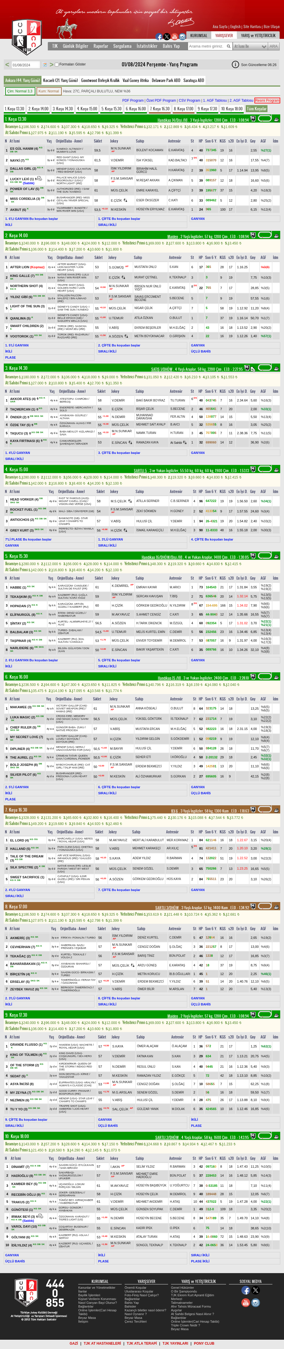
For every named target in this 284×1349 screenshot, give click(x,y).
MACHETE (85, 1044)
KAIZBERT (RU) (67, 595)
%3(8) (265, 651)
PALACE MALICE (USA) (71, 177)
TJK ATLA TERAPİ (142, 1343)
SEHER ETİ (143, 757)
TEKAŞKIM (21, 596)
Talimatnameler (182, 1302)
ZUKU (80, 727)
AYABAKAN (66, 415)
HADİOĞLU (22, 1176)
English (235, 26)
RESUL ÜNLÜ (146, 1066)
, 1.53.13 (240, 470)
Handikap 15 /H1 (169, 678)
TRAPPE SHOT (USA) (70, 285)
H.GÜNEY (177, 511)
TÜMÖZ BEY (66, 1200)
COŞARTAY (65, 1226)
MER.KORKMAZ (177, 840)
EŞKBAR (81, 948)
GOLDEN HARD (67, 287)
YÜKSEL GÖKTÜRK (149, 718)
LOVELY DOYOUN (67, 739)
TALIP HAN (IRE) (74, 767)
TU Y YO (19, 1109)
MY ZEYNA (21, 1092)
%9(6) (265, 603)
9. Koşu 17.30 (207, 109)
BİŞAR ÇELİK (145, 408)
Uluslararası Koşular (139, 1291)
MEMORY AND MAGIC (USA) (70, 717)
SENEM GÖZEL (143, 868)
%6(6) (265, 764)
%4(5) (265, 1056)
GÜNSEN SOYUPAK (149, 1209)
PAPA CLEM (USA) (68, 847)
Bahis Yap (171, 46)
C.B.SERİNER (179, 501)
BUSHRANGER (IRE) (69, 197)
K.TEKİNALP (178, 277)
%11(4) (266, 1185)
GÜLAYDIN (74, 648)
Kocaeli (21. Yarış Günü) (60, 80)
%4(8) (265, 648)
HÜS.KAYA (174, 879)
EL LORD (20, 840)
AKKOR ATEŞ (23, 398)
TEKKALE (79, 954)
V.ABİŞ (114, 327)
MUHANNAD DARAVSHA (144, 417)
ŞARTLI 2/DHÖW (167, 1137)
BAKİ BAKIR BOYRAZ (150, 400)
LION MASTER (66, 267)
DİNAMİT (20, 1167)
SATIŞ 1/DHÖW (161, 369)
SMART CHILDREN (27, 326)
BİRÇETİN (20, 974)
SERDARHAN (67, 1195)
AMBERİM (65, 1108)
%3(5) (265, 288)
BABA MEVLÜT (69, 431)
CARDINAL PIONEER (77, 758)
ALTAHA (65, 418)
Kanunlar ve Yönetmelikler (96, 1287)
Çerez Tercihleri (136, 1321)
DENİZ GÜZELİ (76, 612)
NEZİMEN (20, 1100)
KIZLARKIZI (86, 431)
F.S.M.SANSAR (122, 178)
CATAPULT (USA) (67, 876)
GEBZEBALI (76, 1192)
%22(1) (266, 621)
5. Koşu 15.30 (111, 109)
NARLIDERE (22, 648)
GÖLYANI (21, 1237)
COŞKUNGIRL (67, 1056)
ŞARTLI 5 (140, 470)
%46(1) (266, 974)
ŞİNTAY (18, 623)
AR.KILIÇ (173, 848)
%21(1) (266, 625)
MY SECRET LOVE (26, 737)
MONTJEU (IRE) (75, 329)
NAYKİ (18, 160)
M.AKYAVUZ (121, 614)
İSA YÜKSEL (144, 160)
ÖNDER (18, 417)
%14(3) (266, 1175)
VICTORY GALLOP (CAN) (71, 705)
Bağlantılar (86, 1306)
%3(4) (265, 511)
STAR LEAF (85, 1098)
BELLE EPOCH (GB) (69, 318)
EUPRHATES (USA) (71, 1082)
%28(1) (266, 848)
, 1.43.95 (239, 1137)
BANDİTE (80, 208)
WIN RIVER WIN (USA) (70, 210)
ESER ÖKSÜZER (147, 200)
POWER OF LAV (25, 188)
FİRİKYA (66, 937)
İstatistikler (147, 46)
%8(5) (265, 170)
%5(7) (265, 612)
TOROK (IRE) (65, 326)
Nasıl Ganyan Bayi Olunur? (97, 1302)
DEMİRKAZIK (67, 1229)
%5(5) (265, 868)
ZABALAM (75, 630)
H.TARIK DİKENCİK (149, 623)
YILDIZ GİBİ (21, 297)
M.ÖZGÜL (176, 623)
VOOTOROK (22, 336)
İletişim (83, 1321)
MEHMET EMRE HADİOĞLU (147, 1175)
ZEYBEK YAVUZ (25, 989)
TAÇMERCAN (23, 409)
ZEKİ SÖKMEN (146, 511)
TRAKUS (20, 1202)
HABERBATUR (67, 615)
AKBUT (18, 209)
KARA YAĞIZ (77, 597)
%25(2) (266, 200)
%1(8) (265, 1084)
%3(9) (265, 1236)
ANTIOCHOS (22, 519)
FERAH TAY (88, 980)
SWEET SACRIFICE (27, 877)
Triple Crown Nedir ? (185, 1325)
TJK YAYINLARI (175, 1343)
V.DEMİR (117, 160)
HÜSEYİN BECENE (149, 1218)
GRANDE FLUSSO (26, 1044)
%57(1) (266, 336)
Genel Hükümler (182, 1287)
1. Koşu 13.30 (14, 109)
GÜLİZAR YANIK (148, 1109)
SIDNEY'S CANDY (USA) (72, 306)
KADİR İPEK (144, 1228)
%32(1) (266, 755)
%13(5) (266, 594)
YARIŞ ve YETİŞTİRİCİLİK (258, 35)
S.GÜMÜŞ (116, 267)
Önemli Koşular (135, 1287)
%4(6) (265, 946)
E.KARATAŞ (177, 150)
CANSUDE (80, 585)
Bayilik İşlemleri (89, 1295)
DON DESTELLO (69, 1074)
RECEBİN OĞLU (26, 1194)
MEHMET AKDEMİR (149, 1201)
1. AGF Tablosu (215, 100)
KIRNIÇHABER (84, 1200)
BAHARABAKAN (25, 963)
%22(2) (266, 717)
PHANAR (83, 1090)
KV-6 (174, 811)
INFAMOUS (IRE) (67, 858)
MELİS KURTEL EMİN (150, 632)
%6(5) (265, 707)
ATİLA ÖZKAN (143, 318)
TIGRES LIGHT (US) (71, 1219)
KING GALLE (22, 276)
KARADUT (81, 1216)
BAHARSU (82, 963)
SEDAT (18, 1076)
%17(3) (266, 642)
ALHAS (80, 423)
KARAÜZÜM (65, 585)
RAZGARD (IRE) (67, 337)
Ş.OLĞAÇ (175, 946)
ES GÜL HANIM (24, 148)
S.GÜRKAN (178, 776)
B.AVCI (175, 424)
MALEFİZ (62, 298)
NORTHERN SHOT (26, 286)
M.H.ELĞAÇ (177, 327)
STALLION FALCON (69, 295)
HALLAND (20, 848)
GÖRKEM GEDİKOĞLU (151, 605)
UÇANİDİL (85, 1243)
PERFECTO (66, 528)
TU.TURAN (177, 400)
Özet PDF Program (161, 100)
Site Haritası (252, 26)
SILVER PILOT (23, 774)
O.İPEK (174, 1228)
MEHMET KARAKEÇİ (147, 848)
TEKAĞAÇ (21, 956)
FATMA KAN (145, 1056)
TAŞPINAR (21, 640)
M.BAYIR (116, 748)
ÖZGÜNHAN (67, 423)
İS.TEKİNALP (179, 718)
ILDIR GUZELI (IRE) (71, 878)
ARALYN (89, 1082)
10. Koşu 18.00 (232, 109)
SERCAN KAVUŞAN (149, 596)
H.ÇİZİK (116, 530)
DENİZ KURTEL (148, 937)
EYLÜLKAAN (86, 1165)
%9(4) (265, 965)
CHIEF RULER (23, 727)
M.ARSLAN (176, 989)
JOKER (63, 1192)
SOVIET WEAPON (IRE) (70, 708)
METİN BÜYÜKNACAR (149, 336)
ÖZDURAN (67, 966)
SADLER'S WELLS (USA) (72, 321)
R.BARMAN (174, 858)
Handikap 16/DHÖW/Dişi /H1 (162, 557)
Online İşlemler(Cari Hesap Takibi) (195, 1321)
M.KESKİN (118, 209)
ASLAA (83, 1235)
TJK (55, 46)
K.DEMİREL (120, 585)
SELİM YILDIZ (145, 1166)
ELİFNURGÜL (23, 614)
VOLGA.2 (66, 957)
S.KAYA (114, 858)
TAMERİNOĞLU (70, 980)
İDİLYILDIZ (22, 1245)
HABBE (18, 587)
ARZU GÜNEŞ (147, 965)
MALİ (62, 511)
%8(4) (265, 308)
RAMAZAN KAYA (147, 442)
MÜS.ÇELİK (119, 190)
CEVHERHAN (23, 947)
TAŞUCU (19, 433)
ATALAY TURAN (146, 1236)
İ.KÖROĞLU (179, 757)
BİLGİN (62, 648)
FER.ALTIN (177, 416)
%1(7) (265, 318)
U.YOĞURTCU (179, 1185)
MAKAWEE (21, 707)
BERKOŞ (65, 401)
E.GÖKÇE (178, 1075)
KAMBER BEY (24, 1184)
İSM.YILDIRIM (121, 168)
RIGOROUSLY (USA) (69, 180)
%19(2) (266, 585)
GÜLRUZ (80, 415)
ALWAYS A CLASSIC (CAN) (75, 1085)
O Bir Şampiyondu (184, 1291)
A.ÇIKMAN (176, 180)
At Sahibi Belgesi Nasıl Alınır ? (192, 1314)
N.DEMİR (118, 417)
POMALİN (78, 937)
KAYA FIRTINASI (25, 440)
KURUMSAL (198, 35)
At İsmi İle (241, 46)
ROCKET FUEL (24, 509)
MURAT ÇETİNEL (146, 277)
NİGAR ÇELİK (143, 308)
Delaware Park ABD (166, 80)
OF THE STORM (25, 1065)
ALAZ (61, 624)
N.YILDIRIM (177, 605)
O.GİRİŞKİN (177, 336)
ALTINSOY (75, 148)
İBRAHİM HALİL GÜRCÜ (146, 170)
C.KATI (173, 200)
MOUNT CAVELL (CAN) (73, 501)
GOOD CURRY (68, 1090)
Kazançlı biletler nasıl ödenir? (145, 1310)
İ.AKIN (115, 1167)
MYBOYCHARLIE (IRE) (70, 764)
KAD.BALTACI (178, 160)
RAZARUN (81, 334)
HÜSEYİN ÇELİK (147, 1194)
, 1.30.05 (239, 557)
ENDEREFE (67, 407)
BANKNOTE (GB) (69, 518)
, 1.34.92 (239, 907)
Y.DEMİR (176, 521)
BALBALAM (22, 632)
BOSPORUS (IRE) (70, 1093)
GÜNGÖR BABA (66, 727)
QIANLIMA (21, 318)
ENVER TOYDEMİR (149, 640)
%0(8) (265, 267)
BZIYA (78, 528)
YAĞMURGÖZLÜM (70, 1175)
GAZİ (74, 1343)
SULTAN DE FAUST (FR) (72, 588)
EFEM (61, 612)
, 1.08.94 (239, 120)
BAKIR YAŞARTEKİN (150, 649)
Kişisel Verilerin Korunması (97, 1299)
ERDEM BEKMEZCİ (149, 766)
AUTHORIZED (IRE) (68, 188)
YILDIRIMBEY (65, 208)
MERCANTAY (83, 407)
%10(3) (266, 277)
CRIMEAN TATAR (66, 755)
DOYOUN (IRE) (65, 741)
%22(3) (266, 858)
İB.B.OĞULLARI (179, 974)
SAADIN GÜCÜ (70, 972)
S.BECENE (177, 298)
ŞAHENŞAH (67, 443)
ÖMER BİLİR (146, 989)
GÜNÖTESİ (22, 1209)
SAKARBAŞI (66, 1172)
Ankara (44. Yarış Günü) (22, 80)
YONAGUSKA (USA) (71, 849)
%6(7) (265, 750)
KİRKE (85, 1074)
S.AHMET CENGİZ (148, 614)
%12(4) (266, 209)
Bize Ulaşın (272, 26)
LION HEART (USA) (70, 268)
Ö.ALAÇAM (179, 1046)
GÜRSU (63, 1207)
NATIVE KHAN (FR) (69, 274)
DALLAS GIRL (23, 168)
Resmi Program (267, 100)
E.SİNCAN (119, 442)
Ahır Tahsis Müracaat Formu (191, 1306)
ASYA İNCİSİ (22, 1084)
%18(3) (266, 190)
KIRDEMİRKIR (67, 1063)
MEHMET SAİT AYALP (150, 424)
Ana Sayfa (220, 26)
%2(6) (265, 442)
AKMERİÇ (20, 937)
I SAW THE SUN (73, 308)
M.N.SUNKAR (121, 148)
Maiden (173, 236)
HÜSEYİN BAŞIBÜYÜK (151, 1185)
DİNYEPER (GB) (84, 511)
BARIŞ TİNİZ (146, 955)
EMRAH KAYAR (146, 587)
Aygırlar (176, 1310)
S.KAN (174, 267)
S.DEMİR (173, 868)
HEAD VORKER (24, 499)
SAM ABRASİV (69, 1168)
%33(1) (266, 409)
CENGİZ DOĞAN (149, 946)
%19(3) (266, 727)
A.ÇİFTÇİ (175, 190)
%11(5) (266, 433)
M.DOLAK (178, 1109)
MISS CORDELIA (25, 198)
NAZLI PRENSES (72, 947)
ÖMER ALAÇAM (147, 1046)
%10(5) (266, 1166)
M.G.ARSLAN (122, 1092)
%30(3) (266, 530)
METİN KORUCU (149, 974)
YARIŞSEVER (224, 35)
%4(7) (265, 160)
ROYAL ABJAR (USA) (71, 841)
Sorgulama (122, 46)
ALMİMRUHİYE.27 (80, 621)
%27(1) (266, 150)
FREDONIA (63, 776)
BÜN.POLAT (177, 955)
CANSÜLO (76, 641)
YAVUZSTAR (66, 1077)
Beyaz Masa (87, 1317)
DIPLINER (20, 749)
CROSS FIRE (64, 716)
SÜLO (63, 410)
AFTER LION (20, 267)
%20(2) (266, 327)
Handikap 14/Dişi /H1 (172, 120)
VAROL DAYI (24, 1226)
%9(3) (265, 1066)
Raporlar (101, 46)
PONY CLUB (204, 1343)
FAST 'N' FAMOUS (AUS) (73, 498)
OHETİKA (87, 847)
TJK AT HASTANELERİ (102, 1343)
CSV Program (189, 100)
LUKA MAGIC (23, 717)
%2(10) (266, 1228)
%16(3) (266, 400)
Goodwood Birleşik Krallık (100, 80)
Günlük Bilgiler (75, 46)
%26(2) (266, 879)
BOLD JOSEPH (24, 764)
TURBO (62, 630)
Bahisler (130, 1306)
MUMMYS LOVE (66, 151)
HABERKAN (68, 945)
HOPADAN (21, 605)
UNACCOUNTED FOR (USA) (73, 750)
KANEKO (62, 148)
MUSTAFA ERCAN (148, 729)
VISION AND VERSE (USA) (75, 504)
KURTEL (63, 621)
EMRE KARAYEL (147, 190)
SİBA (69, 511)
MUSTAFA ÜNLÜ (145, 267)
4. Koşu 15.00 (87, 109)
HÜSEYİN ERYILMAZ (150, 209)
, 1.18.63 (240, 811)
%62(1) (266, 1046)
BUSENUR (80, 1226)
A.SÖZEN (116, 336)
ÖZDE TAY (20, 425)
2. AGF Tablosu (241, 100)
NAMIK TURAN (146, 433)
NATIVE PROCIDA (67, 730)
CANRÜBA (81, 398)
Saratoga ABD (193, 80)
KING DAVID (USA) (70, 1053)
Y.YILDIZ (176, 766)
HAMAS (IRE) (64, 711)
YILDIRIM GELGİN (148, 738)
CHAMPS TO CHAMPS (72, 1101)
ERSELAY (20, 981)
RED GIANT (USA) (68, 157)
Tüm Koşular (256, 109)
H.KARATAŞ (177, 170)
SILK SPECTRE (24, 867)
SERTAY (64, 1238)
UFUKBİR (64, 1178)
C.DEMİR (176, 632)
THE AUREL (22, 757)
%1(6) (265, 298)
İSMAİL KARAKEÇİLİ (149, 530)
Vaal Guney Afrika (136, 80)
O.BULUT (176, 318)
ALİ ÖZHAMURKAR (148, 776)
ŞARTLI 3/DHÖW (167, 907)
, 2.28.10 (239, 678)
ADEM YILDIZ (142, 858)
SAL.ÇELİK (120, 1109)
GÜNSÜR (75, 1207)
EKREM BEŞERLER (147, 327)
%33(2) (266, 521)
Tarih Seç (45, 64)
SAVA (63, 434)
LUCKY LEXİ (22, 179)
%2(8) (265, 774)
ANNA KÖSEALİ (146, 708)
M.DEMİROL (178, 640)
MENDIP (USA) (65, 168)
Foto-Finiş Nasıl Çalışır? (142, 1295)
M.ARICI (175, 587)
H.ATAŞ (175, 1201)
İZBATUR (63, 633)
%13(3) (266, 989)
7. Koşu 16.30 (160, 109)
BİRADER (82, 443)
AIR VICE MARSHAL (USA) (73, 855)
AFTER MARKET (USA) (71, 264)
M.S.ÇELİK (118, 501)
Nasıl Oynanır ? (136, 1314)
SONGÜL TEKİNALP (149, 1245)
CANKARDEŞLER (70, 440)
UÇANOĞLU (66, 1184)
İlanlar (82, 1291)
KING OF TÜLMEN (26, 1054)
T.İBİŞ (174, 596)
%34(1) (266, 501)
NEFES (88, 838)
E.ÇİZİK (116, 200)
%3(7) (265, 956)
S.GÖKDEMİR (180, 738)
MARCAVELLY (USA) (69, 838)
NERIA (79, 747)
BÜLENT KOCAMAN (149, 150)
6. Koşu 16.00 (136, 109)
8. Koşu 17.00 (183, 109)
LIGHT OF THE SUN (27, 306)
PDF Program (132, 100)
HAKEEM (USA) (68, 1044)
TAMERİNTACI (83, 987)
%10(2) (266, 1075)
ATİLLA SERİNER (147, 501)
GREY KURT (22, 530)
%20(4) (266, 840)
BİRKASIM (87, 972)
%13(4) (266, 417)
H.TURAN (176, 433)
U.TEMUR (116, 318)
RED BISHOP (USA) (70, 171)
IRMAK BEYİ (23, 1216)
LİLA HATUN (83, 168)
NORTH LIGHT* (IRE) (69, 183)
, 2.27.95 (233, 369)
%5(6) (265, 180)
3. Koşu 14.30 (63, 109)
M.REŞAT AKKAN (148, 180)
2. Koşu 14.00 (38, 109)
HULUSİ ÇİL (144, 521)
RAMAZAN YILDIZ (149, 1075)
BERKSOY (67, 987)
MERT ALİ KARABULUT (148, 840)
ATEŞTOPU (67, 398)
